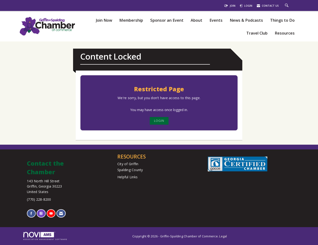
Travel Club (257, 33)
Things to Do (282, 20)
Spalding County (130, 170)
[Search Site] (287, 5)
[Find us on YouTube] (51, 213)
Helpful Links (127, 177)
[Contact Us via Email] (61, 213)
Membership (131, 20)
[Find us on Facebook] (31, 213)
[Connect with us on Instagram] (41, 213)
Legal (223, 236)
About (196, 20)
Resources (285, 33)
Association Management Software (45, 236)
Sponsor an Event (167, 20)
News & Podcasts (246, 20)
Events (216, 20)
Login (159, 121)
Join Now (104, 20)
